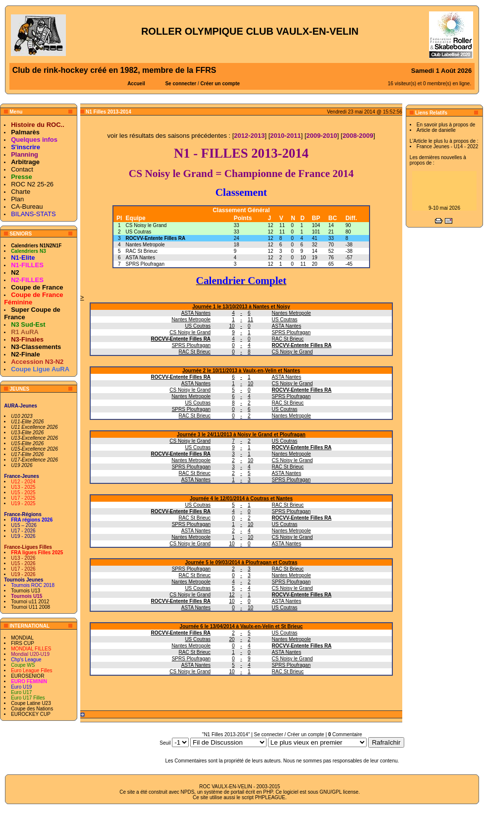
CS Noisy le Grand (146, 225)
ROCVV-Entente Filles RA (156, 238)
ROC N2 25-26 (32, 184)
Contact (22, 169)
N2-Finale (25, 354)
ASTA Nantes (140, 257)
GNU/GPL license (339, 792)
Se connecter (180, 83)
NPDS (188, 792)
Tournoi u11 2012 (30, 601)
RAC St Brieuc (142, 251)
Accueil (136, 83)
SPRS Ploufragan (145, 264)
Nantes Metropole (145, 244)
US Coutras (139, 231)
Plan (17, 199)
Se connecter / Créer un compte (289, 734)
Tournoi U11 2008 (30, 607)
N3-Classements (36, 347)
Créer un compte (220, 83)
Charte (20, 191)
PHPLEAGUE (270, 797)
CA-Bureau (27, 206)
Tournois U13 (25, 590)
